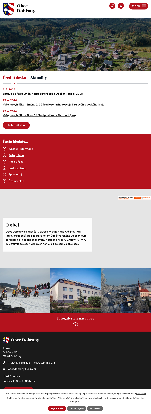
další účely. (141, 393)
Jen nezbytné (76, 408)
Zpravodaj (15, 174)
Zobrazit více (16, 125)
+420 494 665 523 (19, 362)
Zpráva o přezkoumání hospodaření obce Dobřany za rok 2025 (43, 93)
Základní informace (21, 149)
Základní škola (17, 168)
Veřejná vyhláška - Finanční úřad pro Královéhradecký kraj (39, 115)
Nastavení (95, 408)
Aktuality (38, 77)
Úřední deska (14, 77)
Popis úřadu (16, 161)
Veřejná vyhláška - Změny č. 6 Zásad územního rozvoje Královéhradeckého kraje (53, 104)
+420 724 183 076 (44, 362)
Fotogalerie (16, 155)
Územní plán (16, 181)
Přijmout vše (57, 408)
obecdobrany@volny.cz (22, 369)
